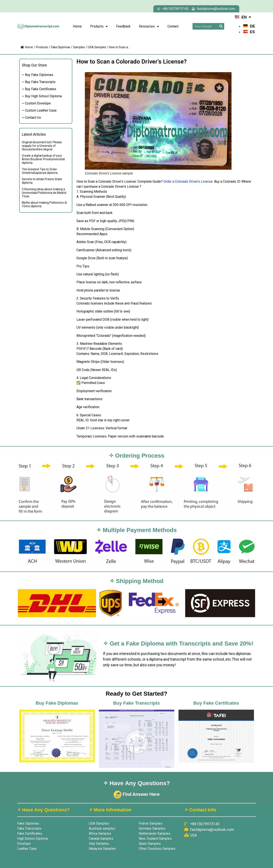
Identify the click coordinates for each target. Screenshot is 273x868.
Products (99, 26)
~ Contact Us (31, 118)
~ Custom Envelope (36, 103)
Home (77, 26)
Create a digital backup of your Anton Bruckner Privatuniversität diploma (43, 159)
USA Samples (97, 47)
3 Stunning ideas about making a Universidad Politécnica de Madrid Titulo (44, 192)
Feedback (123, 26)
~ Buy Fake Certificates (39, 89)
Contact (173, 26)
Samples (79, 47)
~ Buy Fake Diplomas (37, 75)
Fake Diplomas (60, 47)
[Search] (221, 26)
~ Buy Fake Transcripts (39, 82)
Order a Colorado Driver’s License (188, 181)
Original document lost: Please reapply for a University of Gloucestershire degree (42, 146)
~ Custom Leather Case (39, 110)
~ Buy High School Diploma (42, 96)
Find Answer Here (136, 794)
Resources (149, 26)
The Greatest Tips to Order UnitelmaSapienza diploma (40, 171)
